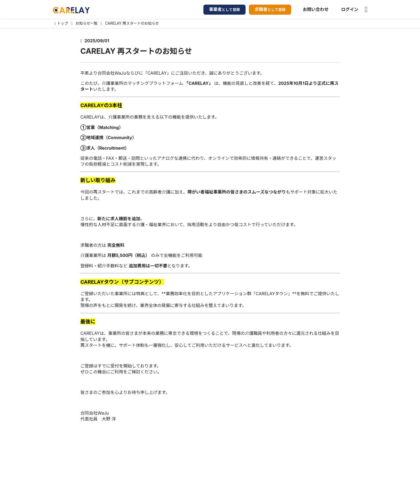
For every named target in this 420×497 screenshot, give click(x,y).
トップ (62, 23)
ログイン (349, 9)
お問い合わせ (316, 9)
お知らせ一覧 (87, 23)
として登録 (224, 9)
